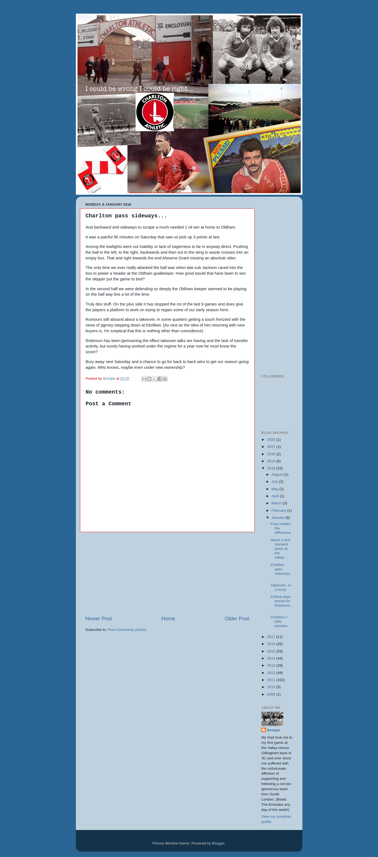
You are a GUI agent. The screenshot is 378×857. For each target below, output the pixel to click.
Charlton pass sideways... (281, 571)
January (279, 518)
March (277, 503)
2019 (271, 461)
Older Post (237, 618)
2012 (271, 673)
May (275, 489)
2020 (271, 454)
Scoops (273, 730)
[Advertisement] (167, 574)
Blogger (218, 843)
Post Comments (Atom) (127, 630)
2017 (271, 637)
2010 (271, 687)
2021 (271, 447)
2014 (271, 658)
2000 (271, 694)
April (276, 496)
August (278, 474)
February (279, 510)
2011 (271, 680)
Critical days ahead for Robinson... (281, 603)
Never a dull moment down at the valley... (280, 549)
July (275, 482)
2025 (271, 440)
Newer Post (98, 618)
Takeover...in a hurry (280, 587)
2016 (271, 644)
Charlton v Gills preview (278, 621)
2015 (271, 651)
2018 (271, 468)
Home (168, 618)
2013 (271, 665)
